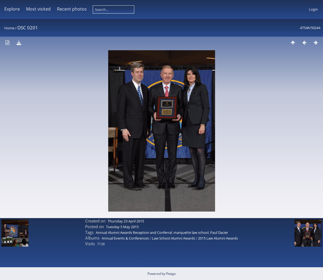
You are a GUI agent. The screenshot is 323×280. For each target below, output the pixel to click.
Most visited (38, 9)
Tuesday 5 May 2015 (122, 226)
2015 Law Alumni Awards (218, 238)
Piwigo (171, 273)
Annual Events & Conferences (125, 238)
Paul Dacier (219, 232)
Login (313, 9)
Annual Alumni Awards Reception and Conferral (134, 232)
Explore (12, 9)
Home (9, 28)
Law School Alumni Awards (173, 238)
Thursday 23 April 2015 (126, 221)
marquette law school (191, 232)
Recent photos (72, 9)
